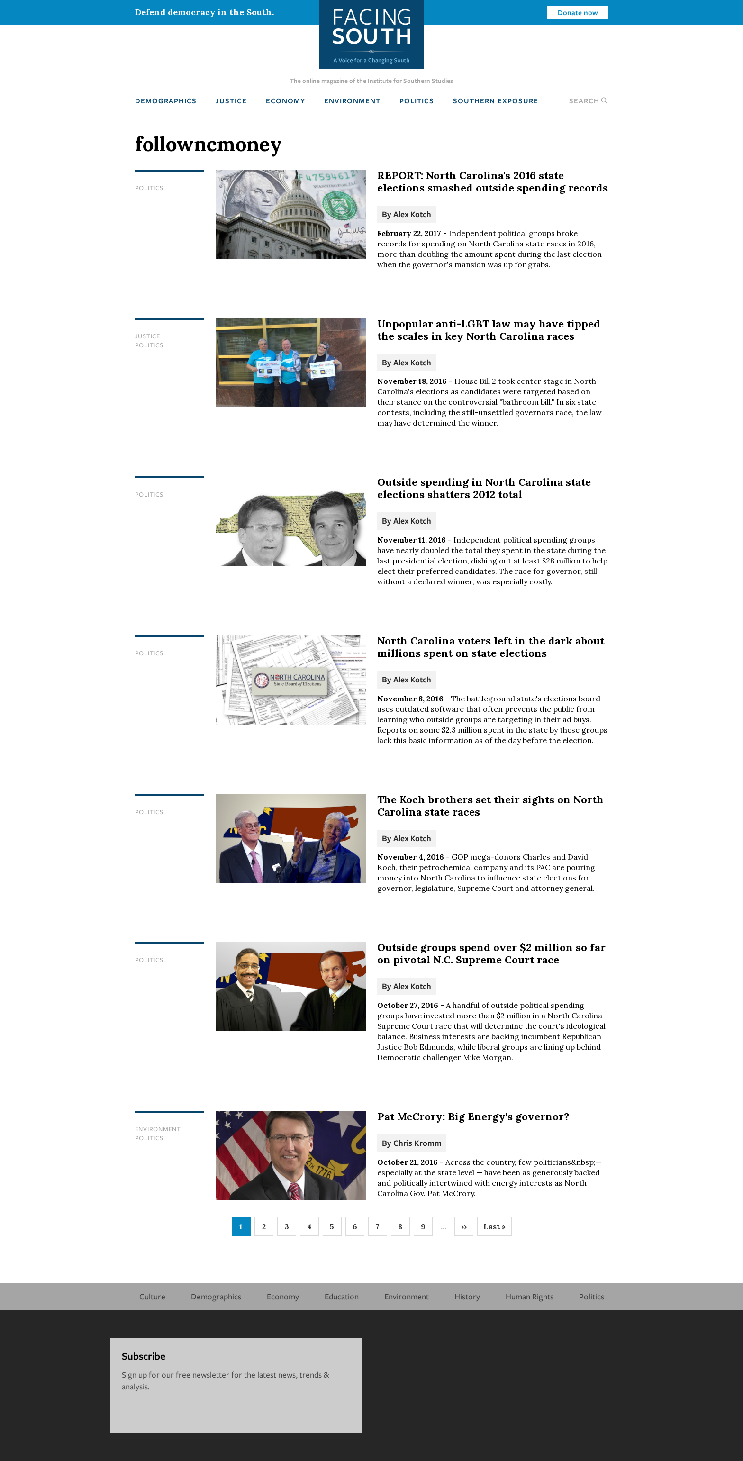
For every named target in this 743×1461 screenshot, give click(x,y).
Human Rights (529, 1296)
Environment (352, 100)
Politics (416, 100)
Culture (152, 1296)
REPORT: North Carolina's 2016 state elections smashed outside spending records (492, 181)
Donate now (578, 12)
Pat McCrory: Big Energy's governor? (473, 1116)
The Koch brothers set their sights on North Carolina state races (490, 805)
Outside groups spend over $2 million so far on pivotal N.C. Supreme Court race (491, 953)
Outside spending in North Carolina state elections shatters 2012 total (484, 488)
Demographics (166, 100)
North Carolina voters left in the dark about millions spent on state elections (490, 647)
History (467, 1296)
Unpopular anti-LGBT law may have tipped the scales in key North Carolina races (488, 330)
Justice (231, 100)
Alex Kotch (412, 214)
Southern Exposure (495, 100)
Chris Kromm (417, 1142)
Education (342, 1296)
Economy (285, 100)
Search (588, 100)
